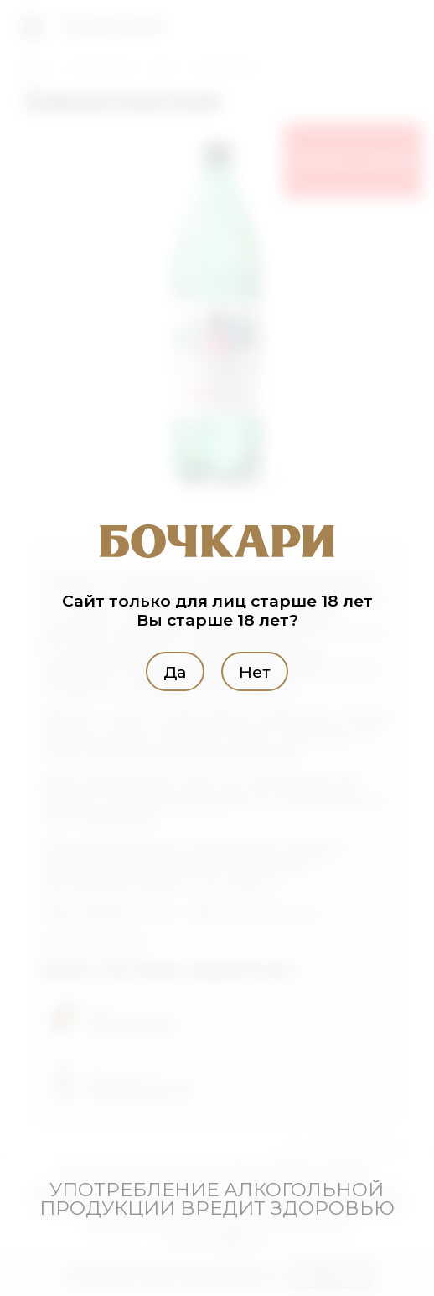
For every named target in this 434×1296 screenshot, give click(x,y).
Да (174, 672)
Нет (255, 672)
